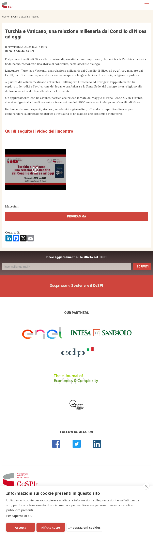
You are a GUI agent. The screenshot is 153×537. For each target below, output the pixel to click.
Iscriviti (142, 266)
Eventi (35, 16)
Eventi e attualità (20, 16)
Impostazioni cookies (84, 527)
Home (5, 16)
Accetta (20, 527)
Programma (76, 216)
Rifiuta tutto (50, 527)
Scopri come (76, 285)
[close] (146, 486)
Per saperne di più (19, 516)
